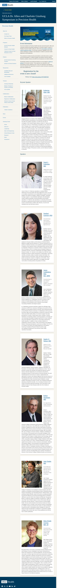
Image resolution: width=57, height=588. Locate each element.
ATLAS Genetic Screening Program (10, 60)
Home (5, 124)
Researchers (5, 67)
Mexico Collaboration (8, 96)
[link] (2, 586)
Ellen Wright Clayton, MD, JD (47, 523)
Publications (5, 106)
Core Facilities (7, 76)
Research (6, 135)
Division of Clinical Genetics (10, 63)
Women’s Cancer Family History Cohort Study (9, 101)
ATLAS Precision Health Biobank (9, 46)
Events (4, 117)
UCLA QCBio (7, 89)
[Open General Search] (53, 1)
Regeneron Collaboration (9, 98)
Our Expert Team (8, 36)
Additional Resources (8, 74)
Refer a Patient (24, 1)
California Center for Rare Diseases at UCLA (9, 52)
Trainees (5, 80)
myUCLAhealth (33, 1)
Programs (5, 42)
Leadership (6, 128)
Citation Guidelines (8, 109)
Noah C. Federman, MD (46, 164)
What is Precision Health (9, 38)
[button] (14, 1)
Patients (4, 57)
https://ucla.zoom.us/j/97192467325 (40, 76)
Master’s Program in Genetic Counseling (8, 86)
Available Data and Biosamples (8, 71)
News (4, 113)
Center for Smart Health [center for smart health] (9, 49)
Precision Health (7, 26)
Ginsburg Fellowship (8, 83)
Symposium (6, 139)
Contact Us (43, 1)
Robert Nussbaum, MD (46, 397)
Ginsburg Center (6, 121)
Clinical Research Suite (9, 133)
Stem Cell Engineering (9, 130)
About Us (5, 31)
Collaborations (6, 93)
